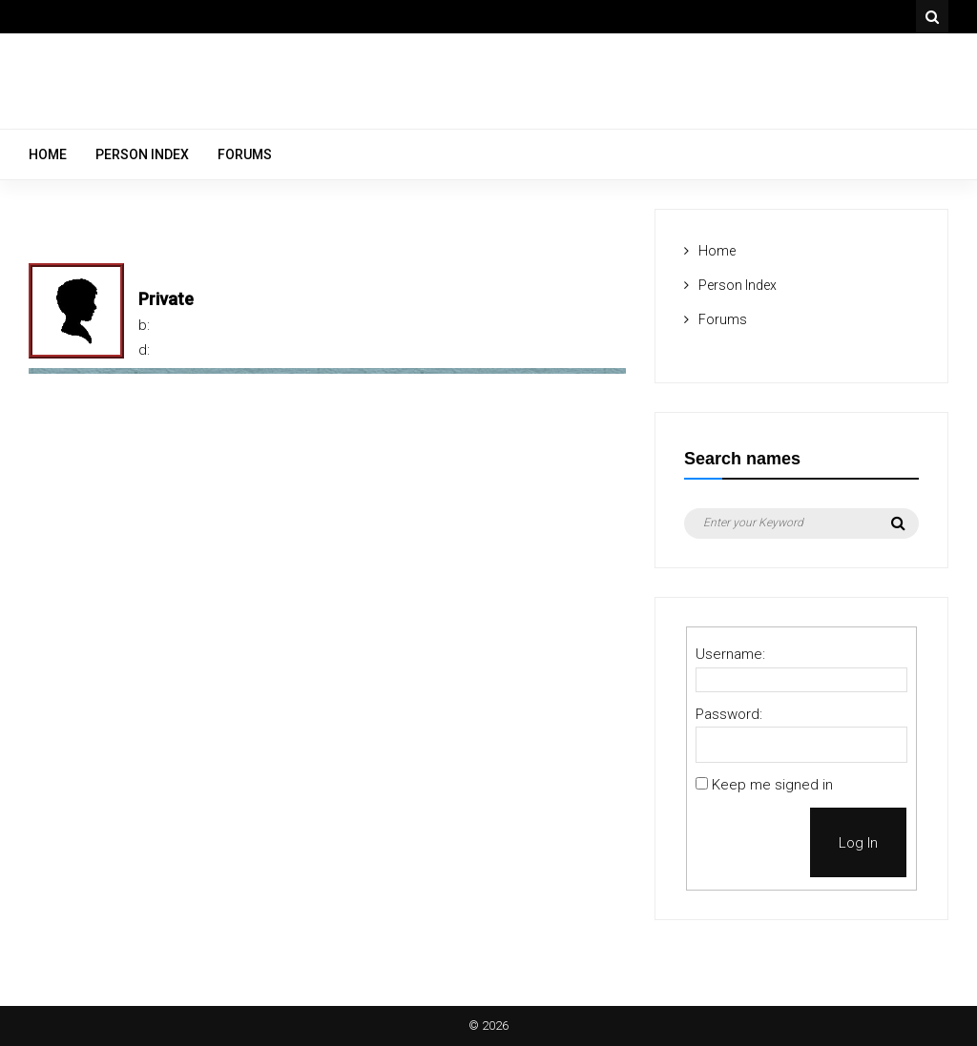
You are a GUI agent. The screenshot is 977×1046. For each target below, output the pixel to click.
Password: (729, 714)
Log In (858, 842)
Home (48, 154)
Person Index (142, 154)
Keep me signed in (772, 784)
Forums (245, 154)
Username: (730, 654)
